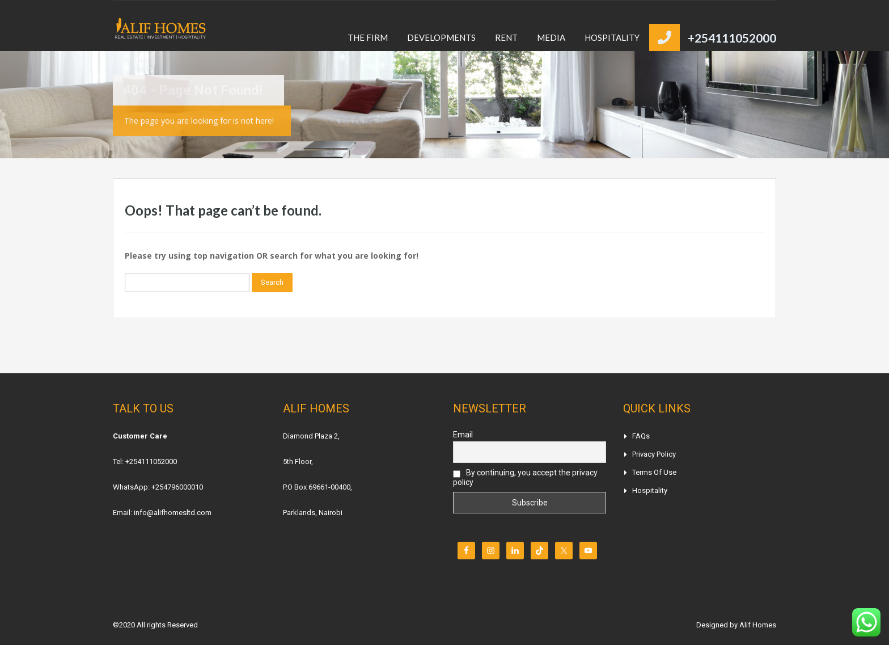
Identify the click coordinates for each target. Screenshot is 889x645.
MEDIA (551, 37)
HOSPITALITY (612, 37)
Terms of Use (654, 472)
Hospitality (649, 490)
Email (463, 434)
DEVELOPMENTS (441, 37)
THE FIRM (368, 37)
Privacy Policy (654, 454)
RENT (506, 37)
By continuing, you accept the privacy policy (525, 477)
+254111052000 (732, 38)
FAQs (641, 436)
